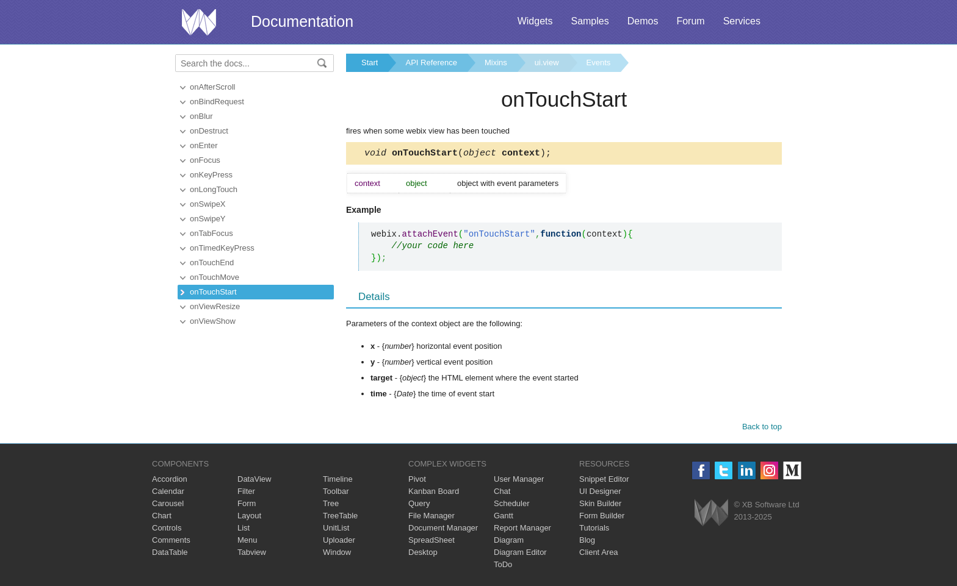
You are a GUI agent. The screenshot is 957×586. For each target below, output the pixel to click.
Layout (249, 517)
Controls (166, 529)
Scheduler (512, 505)
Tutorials (594, 529)
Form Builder (601, 517)
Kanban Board (433, 493)
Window (337, 554)
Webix (711, 514)
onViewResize (215, 306)
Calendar (168, 493)
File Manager (431, 517)
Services (741, 21)
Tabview (251, 554)
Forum (690, 21)
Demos (643, 21)
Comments (171, 541)
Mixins (496, 62)
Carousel (168, 505)
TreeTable (340, 517)
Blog (587, 541)
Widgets (535, 21)
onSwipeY (208, 218)
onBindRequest (217, 101)
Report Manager (522, 529)
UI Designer (600, 493)
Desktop (423, 554)
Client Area (598, 554)
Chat (502, 493)
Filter (246, 493)
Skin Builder (600, 505)
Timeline (338, 480)
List (243, 529)
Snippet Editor (604, 480)
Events (599, 62)
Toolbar (336, 493)
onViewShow (213, 321)
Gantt (503, 517)
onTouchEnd (212, 262)
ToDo (503, 566)
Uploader (339, 541)
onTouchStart (213, 291)
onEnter (204, 145)
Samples (590, 21)
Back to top (762, 428)
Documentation (302, 21)
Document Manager (443, 529)
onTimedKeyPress (222, 247)
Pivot (417, 480)
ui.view (547, 62)
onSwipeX (208, 204)
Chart (162, 517)
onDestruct (209, 130)
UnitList (336, 529)
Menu (247, 541)
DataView (254, 480)
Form (246, 505)
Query (419, 505)
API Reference (431, 62)
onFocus (205, 160)
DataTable (170, 554)
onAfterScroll (212, 86)
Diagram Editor (520, 554)
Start (369, 62)
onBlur (201, 116)
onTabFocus (211, 233)
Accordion (169, 480)
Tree (331, 505)
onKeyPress (211, 174)
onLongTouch (213, 189)
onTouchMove (214, 277)
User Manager (519, 480)
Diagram (509, 541)
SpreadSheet (431, 541)
